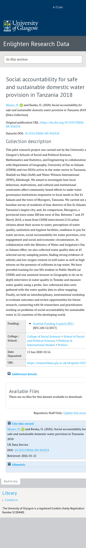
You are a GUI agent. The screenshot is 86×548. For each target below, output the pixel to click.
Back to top (10, 481)
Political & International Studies (50, 343)
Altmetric (16, 465)
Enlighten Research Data (36, 43)
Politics (63, 345)
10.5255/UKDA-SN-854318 (42, 133)
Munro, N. (12, 105)
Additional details (24, 374)
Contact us (11, 500)
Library (9, 493)
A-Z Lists (58, 7)
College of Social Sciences (44, 336)
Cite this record (20, 424)
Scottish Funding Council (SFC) (53, 324)
